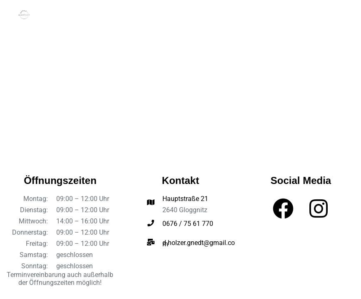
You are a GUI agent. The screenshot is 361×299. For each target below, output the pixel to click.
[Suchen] (323, 14)
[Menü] (339, 14)
